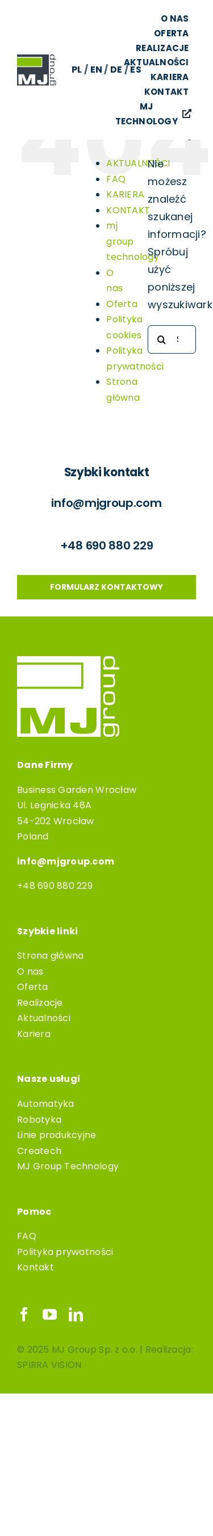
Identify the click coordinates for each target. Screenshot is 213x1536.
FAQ (116, 179)
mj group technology (132, 241)
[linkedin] (76, 1314)
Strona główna (50, 955)
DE (116, 69)
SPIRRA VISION (49, 1364)
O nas (30, 971)
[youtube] (50, 1314)
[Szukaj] (162, 339)
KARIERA (125, 194)
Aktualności (43, 1018)
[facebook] (24, 1314)
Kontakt (35, 1267)
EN (96, 69)
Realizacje (40, 1002)
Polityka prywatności (65, 1251)
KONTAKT (128, 210)
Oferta (121, 303)
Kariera (34, 1033)
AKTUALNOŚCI (138, 163)
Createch (39, 1150)
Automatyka (45, 1103)
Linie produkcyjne (57, 1134)
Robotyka (39, 1119)
